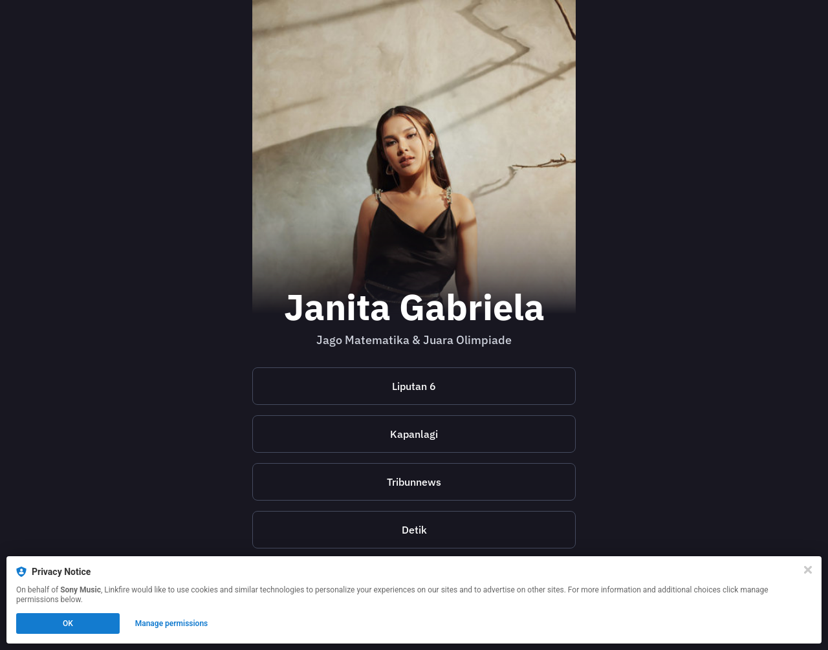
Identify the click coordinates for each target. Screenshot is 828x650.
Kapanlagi (414, 434)
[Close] (808, 569)
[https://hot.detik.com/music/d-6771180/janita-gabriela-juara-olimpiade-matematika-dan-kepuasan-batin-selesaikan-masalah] (414, 529)
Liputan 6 (414, 386)
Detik (414, 529)
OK (68, 623)
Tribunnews (414, 481)
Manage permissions (171, 623)
